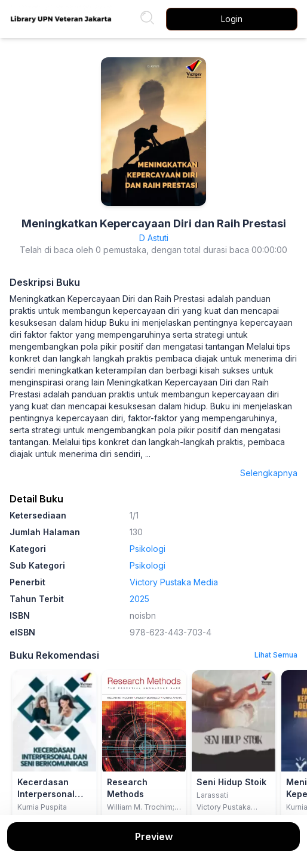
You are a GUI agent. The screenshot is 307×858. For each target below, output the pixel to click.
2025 (139, 599)
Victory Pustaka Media (174, 582)
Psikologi (147, 549)
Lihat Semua (275, 654)
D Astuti (153, 238)
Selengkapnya (268, 473)
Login (231, 19)
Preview (154, 836)
